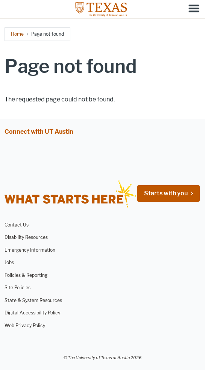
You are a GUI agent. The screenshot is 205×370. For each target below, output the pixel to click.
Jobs (9, 262)
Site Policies (17, 287)
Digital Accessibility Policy (32, 313)
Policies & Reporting (26, 275)
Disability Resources (26, 237)
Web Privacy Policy (25, 325)
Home (17, 34)
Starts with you (166, 193)
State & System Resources (33, 300)
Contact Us (17, 225)
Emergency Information (30, 250)
